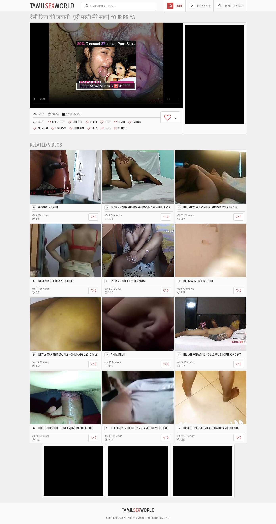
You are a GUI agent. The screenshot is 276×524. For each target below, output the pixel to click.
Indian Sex (199, 6)
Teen (92, 128)
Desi (105, 122)
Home (174, 6)
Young (119, 128)
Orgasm (58, 128)
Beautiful (56, 122)
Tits (105, 128)
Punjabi (76, 128)
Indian (134, 122)
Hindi (119, 122)
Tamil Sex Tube (230, 6)
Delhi (91, 122)
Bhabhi (75, 122)
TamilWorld (52, 6)
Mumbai (40, 128)
